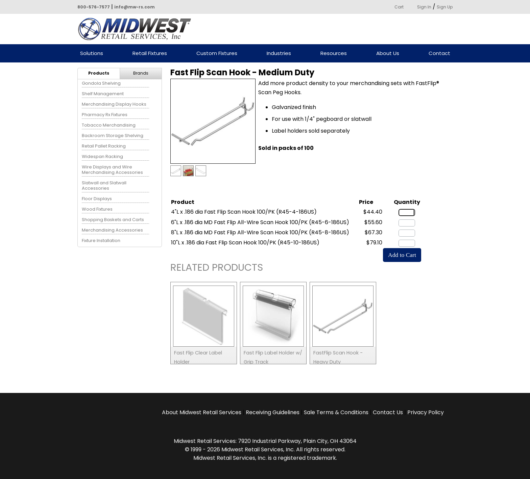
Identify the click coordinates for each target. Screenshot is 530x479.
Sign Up (445, 7)
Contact (439, 53)
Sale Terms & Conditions (336, 412)
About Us (387, 53)
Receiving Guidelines (272, 412)
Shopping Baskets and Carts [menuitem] (113, 219)
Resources (333, 53)
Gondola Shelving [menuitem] (101, 83)
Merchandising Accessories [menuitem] (112, 230)
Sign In (424, 7)
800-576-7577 (93, 7)
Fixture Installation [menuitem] (101, 240)
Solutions (91, 53)
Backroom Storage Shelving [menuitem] (112, 135)
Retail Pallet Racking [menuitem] (104, 146)
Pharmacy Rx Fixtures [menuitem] (104, 114)
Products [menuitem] (98, 73)
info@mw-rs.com (134, 7)
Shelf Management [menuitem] (103, 93)
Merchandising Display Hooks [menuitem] (114, 104)
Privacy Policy (425, 412)
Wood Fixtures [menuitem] (97, 209)
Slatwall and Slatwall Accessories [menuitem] (104, 185)
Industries (279, 53)
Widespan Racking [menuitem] (102, 156)
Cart (399, 7)
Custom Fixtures (216, 53)
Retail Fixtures (149, 53)
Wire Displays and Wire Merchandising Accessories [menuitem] (112, 170)
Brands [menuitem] (140, 73)
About (201, 412)
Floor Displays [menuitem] (97, 198)
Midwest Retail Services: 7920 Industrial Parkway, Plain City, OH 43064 (265, 441)
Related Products (216, 268)
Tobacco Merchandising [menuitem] (109, 125)
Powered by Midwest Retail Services (136, 29)
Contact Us (388, 412)
